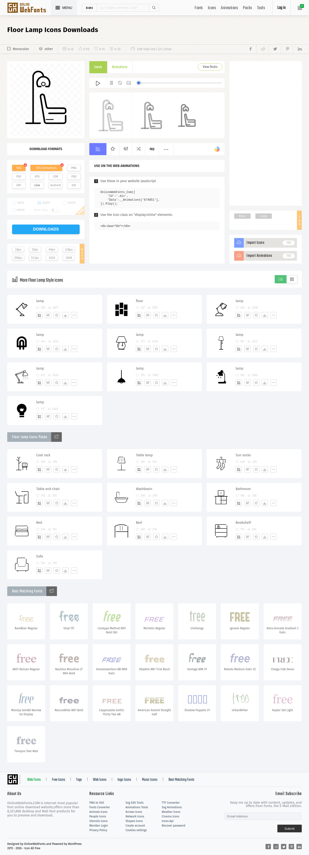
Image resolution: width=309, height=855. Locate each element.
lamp (40, 301)
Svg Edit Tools (135, 802)
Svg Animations (172, 807)
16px (18, 249)
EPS (37, 176)
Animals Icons (98, 812)
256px (18, 257)
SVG (18, 168)
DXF (18, 185)
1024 (52, 257)
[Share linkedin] (297, 49)
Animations (229, 8)
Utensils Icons (98, 821)
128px (69, 249)
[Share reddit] (262, 49)
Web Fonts (34, 780)
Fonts (199, 8)
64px (52, 249)
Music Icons (149, 780)
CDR (55, 176)
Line (37, 185)
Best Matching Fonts (181, 780)
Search (154, 7)
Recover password (173, 825)
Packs (247, 8)
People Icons (97, 816)
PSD (73, 176)
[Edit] (48, 315)
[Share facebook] (252, 49)
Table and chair (48, 489)
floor (139, 301)
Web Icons (99, 780)
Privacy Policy (98, 830)
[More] (74, 315)
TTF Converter (171, 802)
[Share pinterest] (287, 49)
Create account (135, 825)
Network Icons (135, 816)
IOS (74, 185)
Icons (212, 8)
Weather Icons (171, 812)
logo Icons (124, 780)
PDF (18, 176)
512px (35, 257)
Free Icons (58, 780)
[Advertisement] (265, 133)
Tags (79, 780)
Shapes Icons (134, 821)
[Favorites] (57, 315)
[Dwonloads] (65, 315)
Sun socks (243, 455)
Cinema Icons (170, 816)
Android (55, 185)
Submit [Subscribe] (290, 828)
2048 (69, 257)
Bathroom (243, 489)
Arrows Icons (134, 812)
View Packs (210, 67)
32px (35, 249)
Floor (242, 216)
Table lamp (144, 455)
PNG (74, 168)
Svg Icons (29, 8)
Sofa (39, 556)
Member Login (98, 825)
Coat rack (43, 455)
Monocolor (21, 49)
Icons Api (168, 821)
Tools (261, 8)
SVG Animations (46, 168)
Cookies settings (136, 830)
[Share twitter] (274, 49)
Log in (281, 7)
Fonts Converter (99, 807)
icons (89, 7)
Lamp (263, 216)
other (49, 49)
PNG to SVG (96, 802)
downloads (46, 229)
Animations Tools (137, 807)
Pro (152, 149)
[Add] (39, 315)
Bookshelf (243, 523)
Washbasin (144, 489)
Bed (39, 523)
